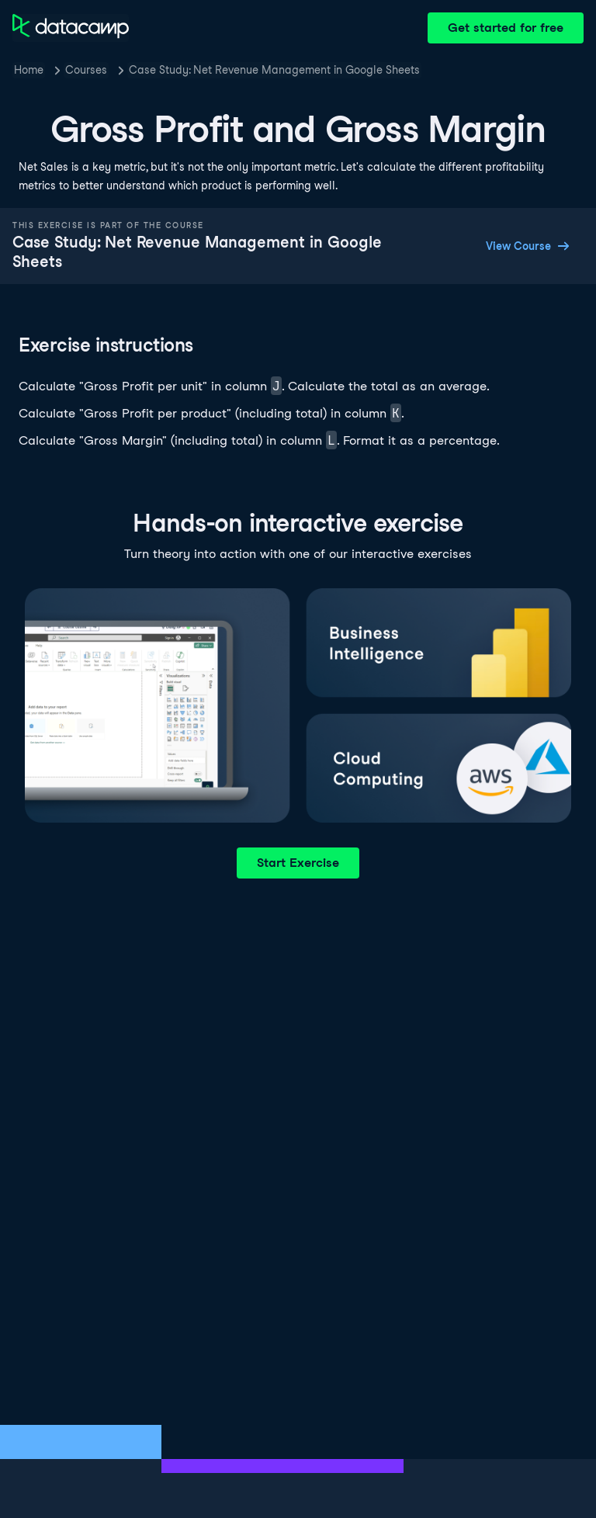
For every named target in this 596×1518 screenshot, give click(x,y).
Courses (86, 70)
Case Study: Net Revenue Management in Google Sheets (274, 70)
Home (28, 70)
